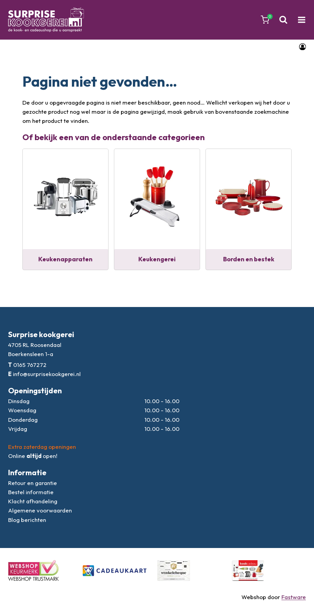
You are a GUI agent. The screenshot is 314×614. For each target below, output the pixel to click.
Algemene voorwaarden (40, 510)
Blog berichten (27, 519)
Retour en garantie (32, 482)
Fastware (293, 596)
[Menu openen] (301, 20)
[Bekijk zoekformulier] (283, 20)
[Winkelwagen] (265, 20)
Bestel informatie (31, 492)
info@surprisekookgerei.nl (47, 373)
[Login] (302, 46)
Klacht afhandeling (32, 501)
